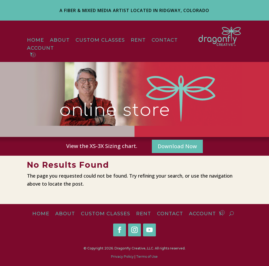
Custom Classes (100, 40)
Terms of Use (147, 257)
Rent (138, 40)
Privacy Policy (122, 257)
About (60, 40)
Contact (165, 40)
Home (35, 40)
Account (40, 48)
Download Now (177, 146)
